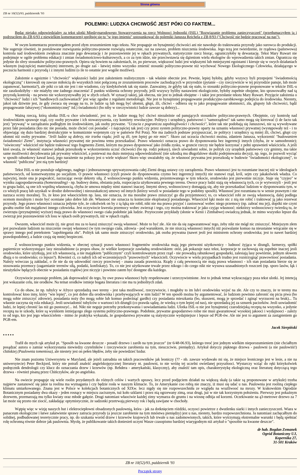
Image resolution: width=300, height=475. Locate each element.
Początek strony (150, 471)
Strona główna (149, 4)
